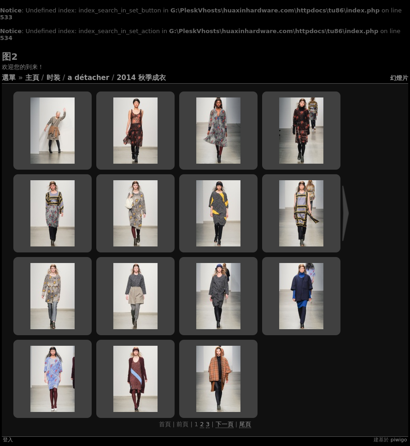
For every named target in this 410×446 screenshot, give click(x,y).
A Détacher (88, 78)
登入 (8, 440)
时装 (53, 78)
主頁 (32, 78)
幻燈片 (399, 77)
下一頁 (225, 424)
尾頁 (245, 424)
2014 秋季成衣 (141, 78)
